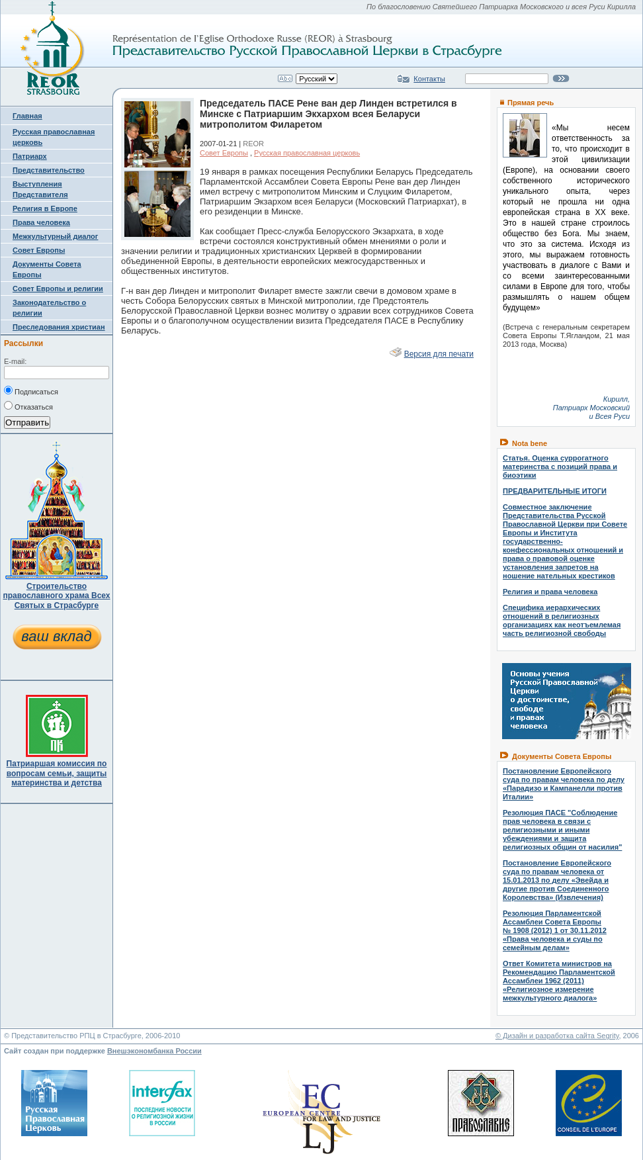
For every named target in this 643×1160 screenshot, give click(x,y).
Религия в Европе (45, 208)
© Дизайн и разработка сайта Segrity (557, 1036)
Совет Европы (39, 250)
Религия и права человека (550, 592)
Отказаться (28, 405)
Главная (27, 116)
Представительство (49, 170)
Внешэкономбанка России (154, 1051)
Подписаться (31, 390)
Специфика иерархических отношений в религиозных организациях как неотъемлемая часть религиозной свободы (562, 620)
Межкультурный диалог (55, 236)
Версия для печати (439, 354)
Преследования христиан (59, 327)
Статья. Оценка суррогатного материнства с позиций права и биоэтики (560, 466)
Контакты (429, 79)
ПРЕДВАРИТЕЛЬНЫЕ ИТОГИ (555, 491)
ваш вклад (56, 636)
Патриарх (30, 156)
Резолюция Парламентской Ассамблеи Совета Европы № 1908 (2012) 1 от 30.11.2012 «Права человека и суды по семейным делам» (555, 930)
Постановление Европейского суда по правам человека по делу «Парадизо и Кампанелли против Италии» (563, 784)
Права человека (41, 222)
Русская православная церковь (307, 153)
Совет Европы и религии (58, 288)
